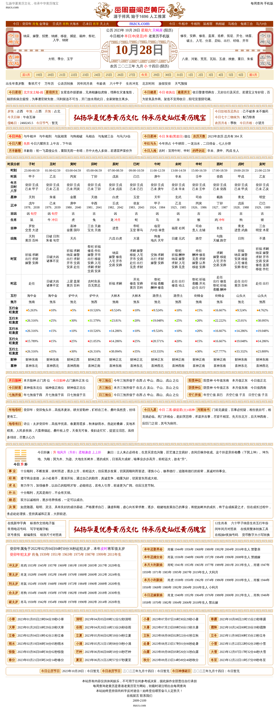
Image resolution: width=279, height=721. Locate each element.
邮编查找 (30, 534)
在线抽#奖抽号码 (226, 534)
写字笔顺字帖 (39, 529)
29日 (156, 74)
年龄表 (101, 83)
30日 (168, 74)
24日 (97, 74)
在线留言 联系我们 (139, 695)
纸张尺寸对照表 (51, 534)
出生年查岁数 (15, 83)
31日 (180, 74)
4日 (221, 74)
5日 (231, 74)
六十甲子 (116, 83)
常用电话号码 (17, 529)
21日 (62, 74)
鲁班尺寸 (34, 83)
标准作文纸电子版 (42, 523)
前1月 (253, 74)
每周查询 (257, 3)
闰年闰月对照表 (226, 529)
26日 (120, 74)
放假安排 (164, 83)
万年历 (49, 83)
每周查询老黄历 (104, 686)
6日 (241, 74)
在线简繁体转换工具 (254, 529)
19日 (39, 74)
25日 (109, 74)
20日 (51, 74)
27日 (132, 74)
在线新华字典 (17, 523)
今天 (144, 74)
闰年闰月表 (85, 83)
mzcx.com (12, 7)
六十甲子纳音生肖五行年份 (249, 523)
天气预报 (181, 83)
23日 (86, 74)
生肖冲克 (132, 83)
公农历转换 (65, 83)
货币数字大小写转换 (256, 534)
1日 (190, 74)
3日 (210, 74)
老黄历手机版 (159, 36)
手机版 (268, 3)
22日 (74, 74)
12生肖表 (221, 523)
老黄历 (128, 686)
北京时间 (148, 83)
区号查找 (14, 534)
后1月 (26, 74)
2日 (200, 74)
